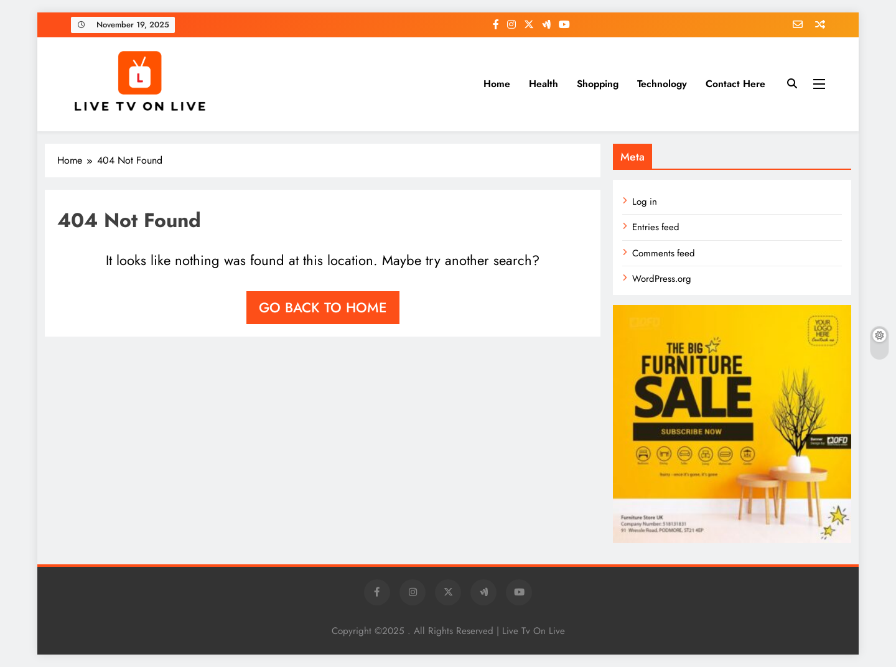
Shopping (597, 84)
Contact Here (735, 84)
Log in (644, 201)
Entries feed (655, 227)
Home (496, 84)
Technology (662, 84)
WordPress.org (661, 279)
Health (543, 84)
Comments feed (663, 253)
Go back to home (323, 307)
